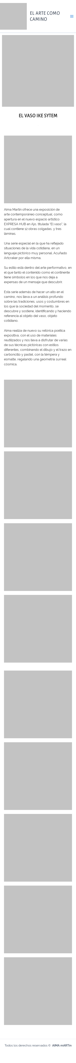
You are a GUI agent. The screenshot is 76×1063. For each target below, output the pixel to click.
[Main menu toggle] (72, 16)
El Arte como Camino (45, 16)
